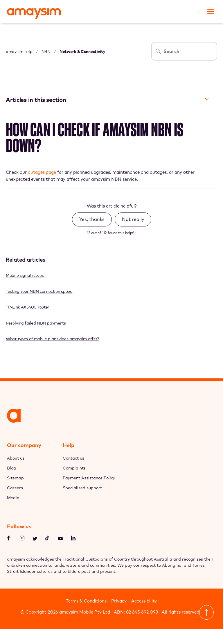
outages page (42, 172)
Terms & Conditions (86, 601)
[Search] (184, 51)
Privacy (119, 601)
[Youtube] (60, 539)
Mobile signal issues (25, 275)
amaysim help (19, 51)
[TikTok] (47, 539)
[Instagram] (22, 539)
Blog (11, 468)
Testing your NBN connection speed (39, 291)
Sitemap (15, 478)
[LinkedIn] (73, 539)
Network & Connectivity (82, 51)
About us (15, 458)
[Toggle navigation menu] (210, 11)
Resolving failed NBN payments (36, 323)
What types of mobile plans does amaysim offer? (52, 338)
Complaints (74, 468)
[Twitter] (35, 539)
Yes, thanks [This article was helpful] (92, 219)
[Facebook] (9, 539)
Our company (24, 445)
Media (13, 497)
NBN (46, 51)
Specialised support (82, 487)
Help (68, 445)
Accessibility (144, 601)
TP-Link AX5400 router (27, 307)
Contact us (73, 458)
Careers (15, 487)
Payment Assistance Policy (89, 478)
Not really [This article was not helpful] (133, 219)
